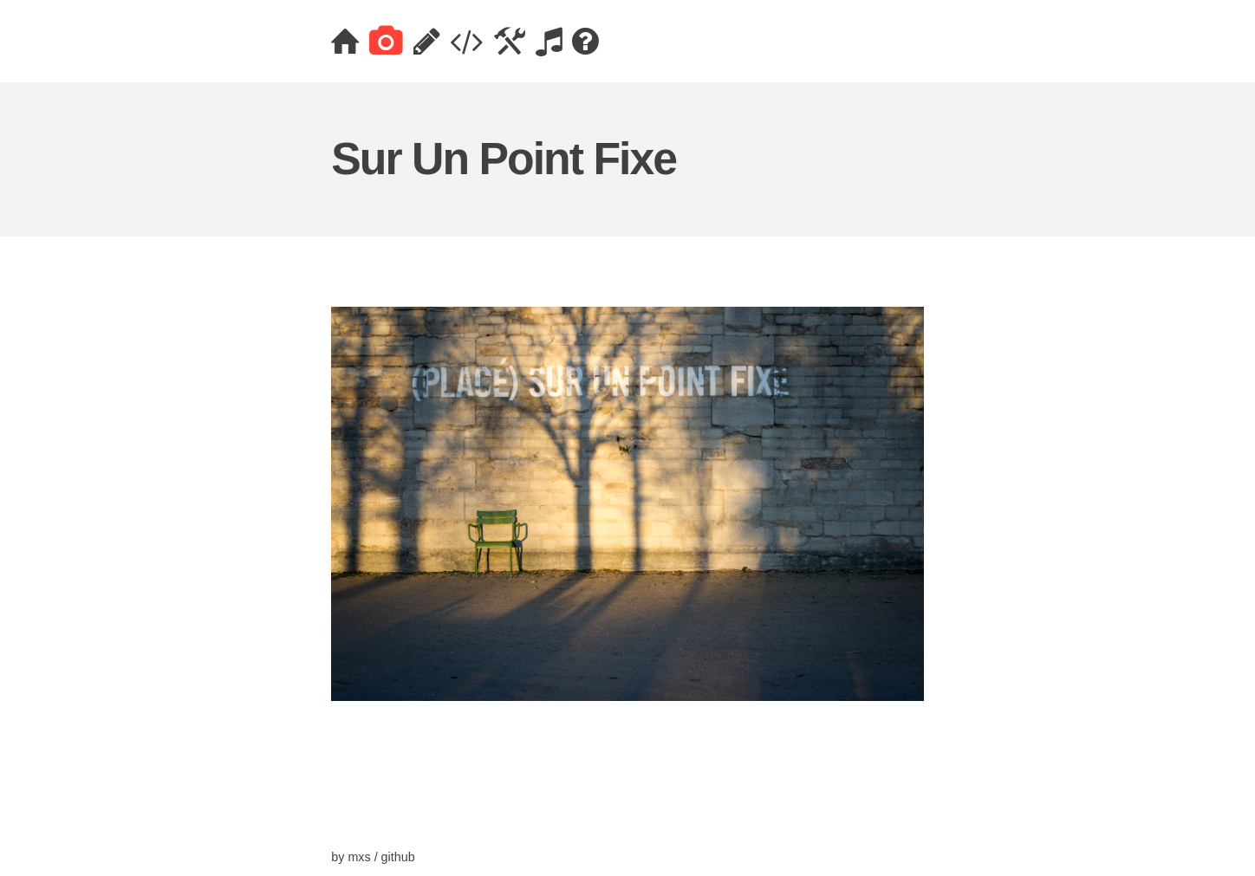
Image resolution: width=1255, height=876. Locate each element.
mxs (359, 857)
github (398, 857)
